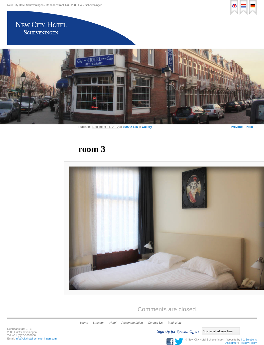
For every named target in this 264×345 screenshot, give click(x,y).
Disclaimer (231, 342)
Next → (252, 127)
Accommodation (180, 29)
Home (145, 29)
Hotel (159, 29)
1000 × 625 (130, 127)
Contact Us (224, 29)
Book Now (246, 29)
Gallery (147, 127)
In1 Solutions (249, 339)
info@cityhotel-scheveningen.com (36, 338)
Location (204, 29)
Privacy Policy (248, 342)
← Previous (235, 127)
